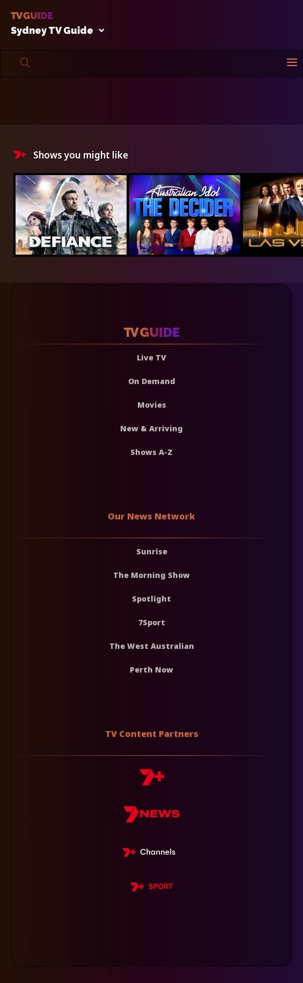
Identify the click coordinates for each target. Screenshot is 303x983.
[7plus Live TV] (151, 854)
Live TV (151, 357)
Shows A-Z (151, 452)
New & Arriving (151, 428)
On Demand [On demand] (151, 381)
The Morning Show (151, 575)
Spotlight (151, 599)
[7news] (151, 818)
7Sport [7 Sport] (151, 622)
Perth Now (151, 669)
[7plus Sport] (151, 888)
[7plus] (151, 781)
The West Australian (151, 646)
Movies (151, 405)
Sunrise (151, 551)
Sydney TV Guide (55, 31)
